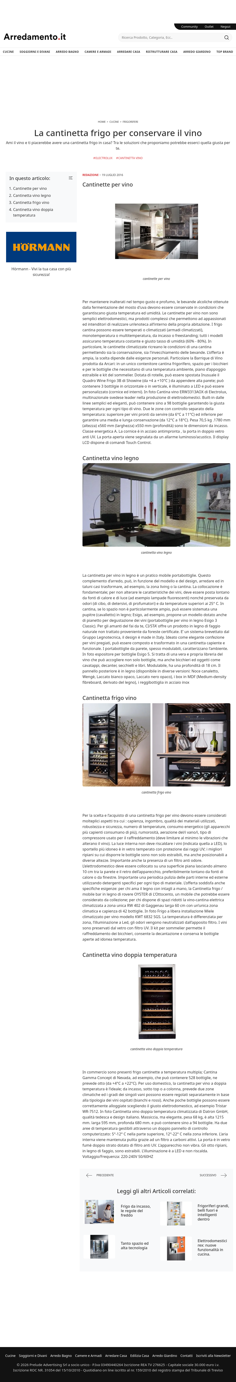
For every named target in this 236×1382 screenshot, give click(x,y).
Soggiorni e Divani (35, 51)
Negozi (225, 26)
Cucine (8, 51)
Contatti (186, 1355)
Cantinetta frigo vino (31, 202)
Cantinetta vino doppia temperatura (33, 212)
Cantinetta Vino (130, 158)
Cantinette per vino (30, 188)
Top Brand (225, 51)
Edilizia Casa (139, 1355)
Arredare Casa (128, 51)
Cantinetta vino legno (32, 195)
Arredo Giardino (197, 51)
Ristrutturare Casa (162, 51)
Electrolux (103, 158)
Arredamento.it (61, 36)
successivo (213, 1175)
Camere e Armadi (98, 51)
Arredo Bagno (67, 51)
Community (189, 26)
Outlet (209, 26)
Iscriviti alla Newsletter (213, 1355)
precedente (100, 1175)
